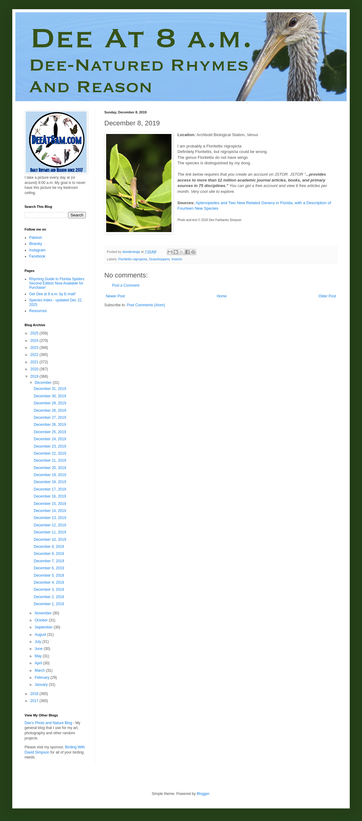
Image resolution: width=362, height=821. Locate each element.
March (40, 670)
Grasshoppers (159, 259)
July (38, 642)
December (44, 382)
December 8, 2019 (49, 554)
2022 (35, 355)
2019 (35, 376)
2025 (35, 333)
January (42, 684)
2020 (35, 369)
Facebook (37, 256)
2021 (35, 362)
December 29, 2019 (50, 403)
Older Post (327, 296)
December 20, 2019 (50, 468)
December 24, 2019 (50, 439)
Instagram (37, 250)
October (42, 620)
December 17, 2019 (50, 489)
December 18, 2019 (50, 482)
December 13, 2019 (50, 518)
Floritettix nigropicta (132, 259)
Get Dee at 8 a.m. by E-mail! (52, 294)
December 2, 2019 (49, 597)
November (44, 613)
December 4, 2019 (49, 582)
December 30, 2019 (50, 396)
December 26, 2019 (50, 424)
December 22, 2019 (50, 453)
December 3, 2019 (49, 589)
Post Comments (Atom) (146, 305)
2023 (35, 348)
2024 (35, 340)
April (39, 663)
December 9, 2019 (49, 546)
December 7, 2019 (49, 561)
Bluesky (35, 244)
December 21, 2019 (50, 460)
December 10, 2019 (50, 539)
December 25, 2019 (50, 432)
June (39, 649)
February (42, 677)
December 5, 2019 (49, 575)
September (44, 627)
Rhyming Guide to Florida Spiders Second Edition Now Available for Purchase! (56, 283)
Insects (176, 259)
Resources (38, 311)
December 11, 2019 (50, 532)
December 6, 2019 (49, 568)
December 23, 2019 (50, 446)
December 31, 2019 (50, 389)
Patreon (35, 237)
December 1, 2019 (49, 604)
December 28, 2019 (50, 410)
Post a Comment (125, 285)
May (39, 656)
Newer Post (115, 296)
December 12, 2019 (50, 525)
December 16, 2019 (50, 496)
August (41, 634)
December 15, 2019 (50, 504)
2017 (35, 701)
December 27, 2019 (50, 417)
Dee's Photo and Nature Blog (48, 723)
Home (222, 296)
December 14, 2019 (50, 511)
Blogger (203, 794)
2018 (35, 694)
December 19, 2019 (50, 475)
